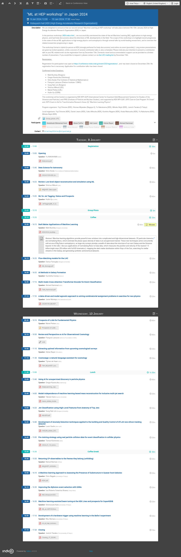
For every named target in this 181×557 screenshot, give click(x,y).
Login (176, 3)
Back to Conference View (76, 3)
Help (91, 551)
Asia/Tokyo (134, 3)
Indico (28, 551)
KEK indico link (68, 35)
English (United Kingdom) (156, 3)
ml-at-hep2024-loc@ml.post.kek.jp (57, 131)
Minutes (152, 224)
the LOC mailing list (106, 55)
